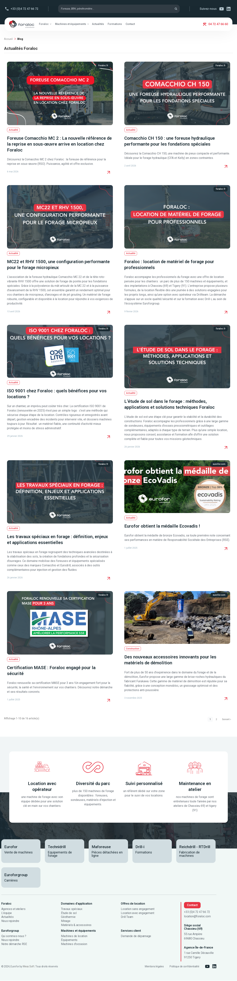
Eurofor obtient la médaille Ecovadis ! (162, 526)
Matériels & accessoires (76, 925)
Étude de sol (68, 913)
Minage (65, 921)
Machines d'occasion (74, 944)
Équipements (69, 940)
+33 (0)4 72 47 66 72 (24, 9)
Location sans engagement (137, 909)
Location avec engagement (137, 913)
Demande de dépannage (136, 936)
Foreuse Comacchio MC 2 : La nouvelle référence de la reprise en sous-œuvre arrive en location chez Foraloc (59, 144)
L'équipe (6, 913)
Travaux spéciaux (71, 909)
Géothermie (68, 917)
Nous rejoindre (10, 921)
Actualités (7, 917)
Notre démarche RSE (14, 944)
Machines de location (74, 936)
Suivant (226, 719)
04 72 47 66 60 (218, 24)
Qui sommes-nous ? (13, 936)
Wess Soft (28, 966)
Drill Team (127, 917)
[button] (45, 24)
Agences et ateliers (13, 909)
